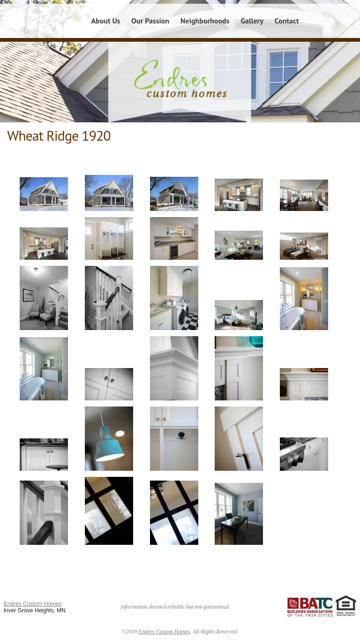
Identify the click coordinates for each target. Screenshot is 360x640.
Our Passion (150, 20)
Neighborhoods (204, 20)
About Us (105, 20)
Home (70, 20)
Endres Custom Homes (33, 604)
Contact (287, 20)
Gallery (251, 20)
